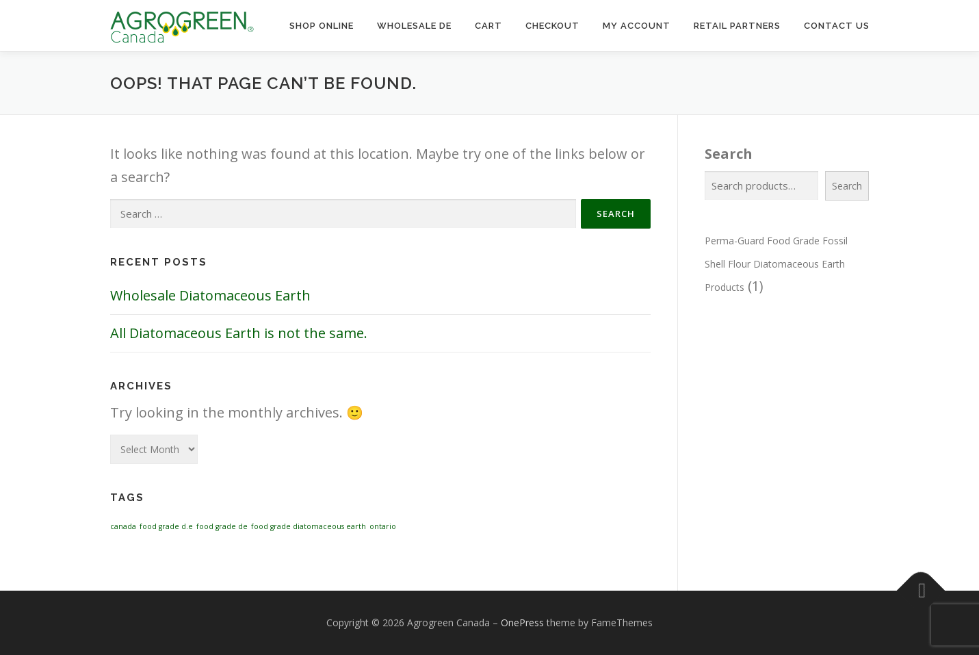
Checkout (552, 26)
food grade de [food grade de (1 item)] (222, 526)
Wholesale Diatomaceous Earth (210, 295)
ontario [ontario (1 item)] (382, 526)
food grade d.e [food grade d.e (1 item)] (166, 526)
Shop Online (321, 26)
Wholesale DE (414, 26)
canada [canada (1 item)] (123, 526)
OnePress (522, 622)
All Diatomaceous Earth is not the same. (238, 333)
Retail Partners (737, 26)
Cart (488, 26)
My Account (636, 26)
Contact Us (837, 26)
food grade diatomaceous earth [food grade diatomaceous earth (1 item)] (308, 526)
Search (729, 153)
